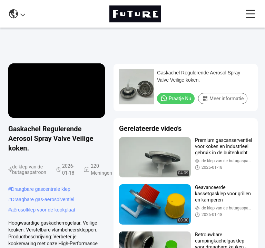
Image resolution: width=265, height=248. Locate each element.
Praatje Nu (175, 98)
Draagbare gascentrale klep (40, 189)
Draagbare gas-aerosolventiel (43, 199)
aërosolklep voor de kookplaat (43, 210)
